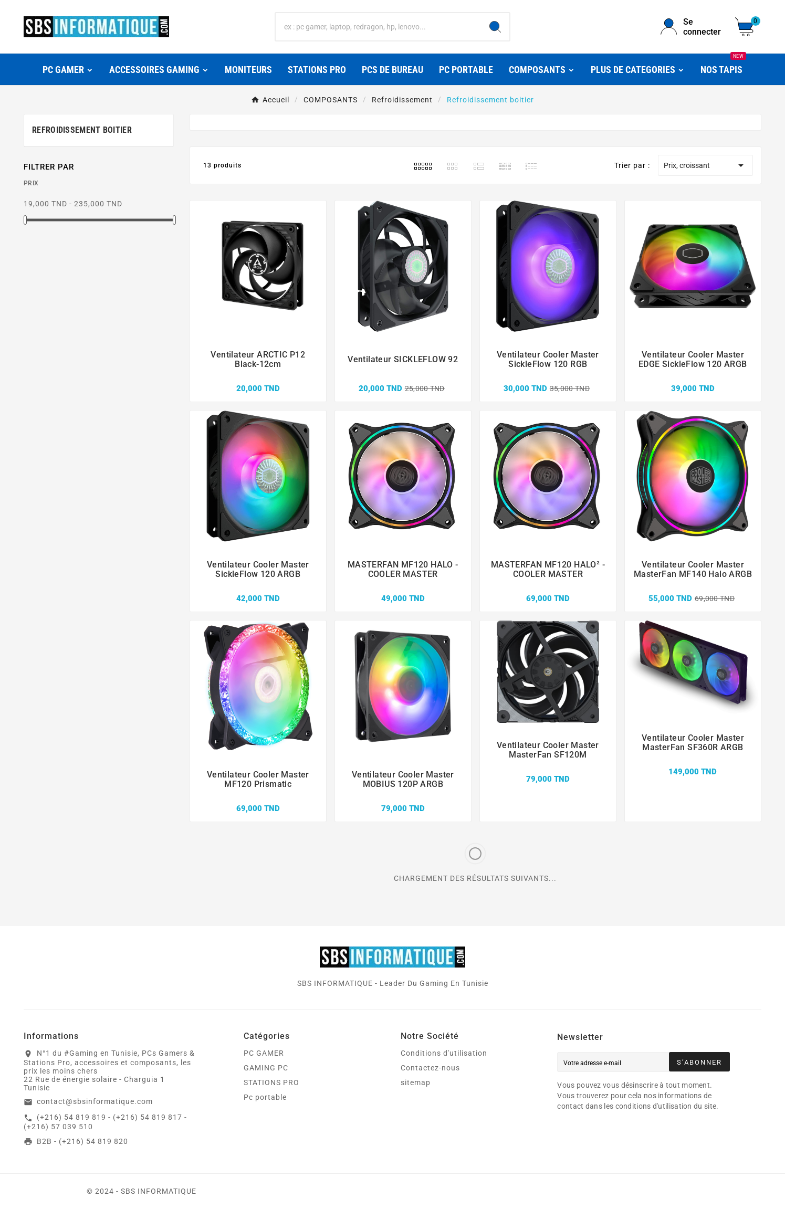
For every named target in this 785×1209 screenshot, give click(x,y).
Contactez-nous (430, 1068)
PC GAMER (264, 1053)
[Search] (495, 27)
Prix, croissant (705, 165)
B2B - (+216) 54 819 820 (82, 1141)
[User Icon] (692, 27)
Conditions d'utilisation (444, 1053)
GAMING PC (266, 1068)
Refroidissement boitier (82, 130)
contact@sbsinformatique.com (95, 1101)
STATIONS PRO (271, 1082)
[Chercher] (378, 26)
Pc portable (265, 1097)
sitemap (416, 1082)
